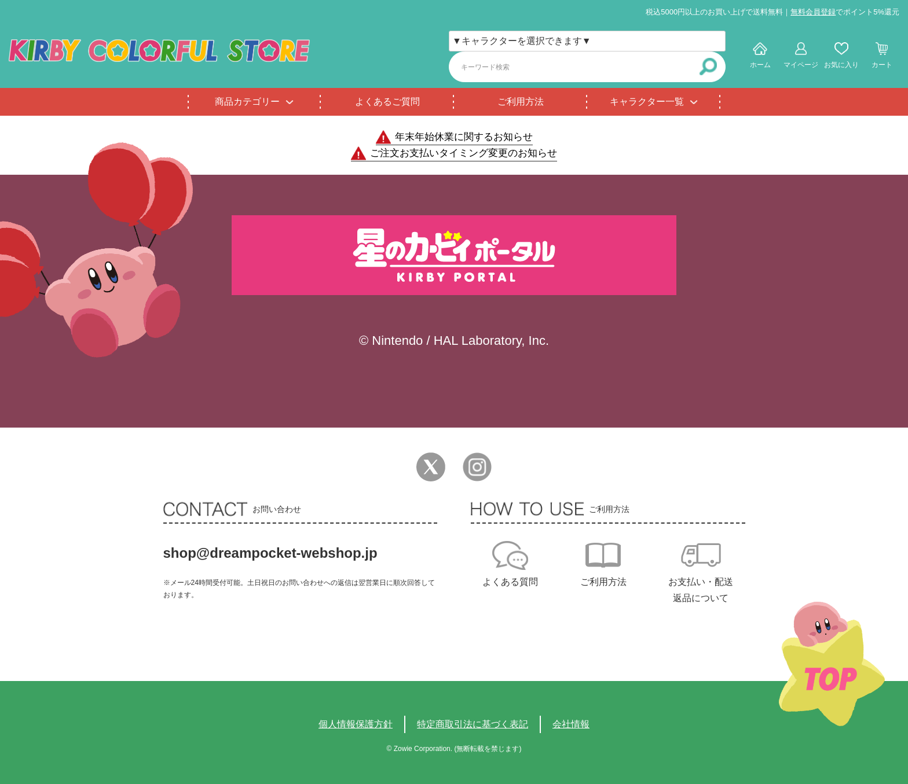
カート (882, 65)
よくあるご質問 (387, 101)
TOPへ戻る (832, 664)
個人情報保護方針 (355, 724)
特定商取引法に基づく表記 (472, 724)
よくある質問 (510, 582)
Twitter (430, 466)
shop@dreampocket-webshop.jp (270, 553)
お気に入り (841, 65)
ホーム (760, 65)
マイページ (800, 65)
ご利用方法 (520, 101)
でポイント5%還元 (844, 12)
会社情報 (571, 724)
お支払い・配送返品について (700, 590)
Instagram (477, 466)
